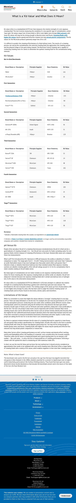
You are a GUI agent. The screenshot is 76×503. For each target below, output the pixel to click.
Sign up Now (38, 451)
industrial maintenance (47, 388)
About (37, 401)
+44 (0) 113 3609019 (38, 485)
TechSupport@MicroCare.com (40, 468)
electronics (66, 386)
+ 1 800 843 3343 (38, 475)
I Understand (65, 496)
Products (37, 398)
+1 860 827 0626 (38, 464)
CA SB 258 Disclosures (38, 435)
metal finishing (36, 388)
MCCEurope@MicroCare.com (39, 487)
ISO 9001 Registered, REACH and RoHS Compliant (38, 432)
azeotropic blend (52, 235)
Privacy (38, 413)
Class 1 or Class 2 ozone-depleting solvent (27, 239)
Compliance (38, 424)
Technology (37, 404)
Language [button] (37, 2)
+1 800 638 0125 (38, 466)
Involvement (37, 407)
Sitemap (38, 427)
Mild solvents (62, 33)
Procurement (38, 421)
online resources (38, 394)
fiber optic (28, 388)
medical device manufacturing (16, 388)
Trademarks (38, 418)
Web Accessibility (38, 430)
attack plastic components (56, 37)
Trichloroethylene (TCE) (13, 96)
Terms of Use (38, 415)
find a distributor (61, 392)
